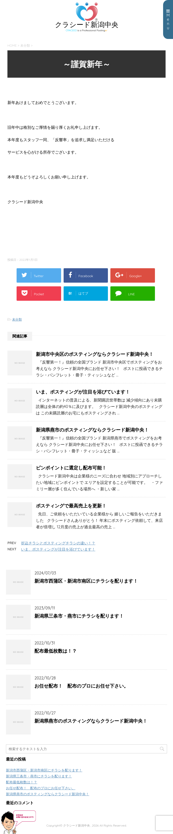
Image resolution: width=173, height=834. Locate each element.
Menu (168, 19)
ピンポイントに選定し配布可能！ (71, 468)
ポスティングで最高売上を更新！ (71, 506)
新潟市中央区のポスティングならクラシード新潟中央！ (94, 354)
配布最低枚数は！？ (55, 651)
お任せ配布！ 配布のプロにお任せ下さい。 (81, 686)
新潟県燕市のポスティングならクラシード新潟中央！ (92, 430)
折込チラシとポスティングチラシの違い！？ (58, 543)
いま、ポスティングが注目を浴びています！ (83, 392)
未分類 (17, 319)
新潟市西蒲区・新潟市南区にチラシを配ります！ (86, 581)
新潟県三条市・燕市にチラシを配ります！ (79, 616)
